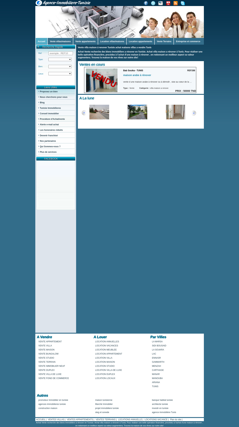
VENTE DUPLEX (47, 370)
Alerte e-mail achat (49, 124)
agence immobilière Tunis (164, 412)
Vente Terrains (164, 41)
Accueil (41, 41)
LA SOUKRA (158, 350)
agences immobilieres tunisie (52, 404)
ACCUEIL (41, 419)
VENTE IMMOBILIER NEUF (52, 366)
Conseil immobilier (49, 113)
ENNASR (156, 358)
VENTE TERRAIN (47, 362)
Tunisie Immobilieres (50, 108)
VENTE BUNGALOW (49, 354)
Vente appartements (85, 41)
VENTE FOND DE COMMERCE (54, 378)
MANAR (156, 374)
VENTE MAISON (47, 350)
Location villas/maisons (112, 41)
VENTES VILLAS (56, 419)
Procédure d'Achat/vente (52, 119)
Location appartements (140, 41)
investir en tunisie (160, 408)
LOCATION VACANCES (106, 345)
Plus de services (48, 152)
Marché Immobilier (104, 404)
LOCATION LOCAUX (105, 378)
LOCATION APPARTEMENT (108, 354)
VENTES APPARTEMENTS (80, 419)
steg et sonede (102, 412)
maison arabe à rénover (137, 75)
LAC (154, 354)
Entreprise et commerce (188, 41)
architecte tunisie (160, 404)
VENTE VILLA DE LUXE (50, 374)
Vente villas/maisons (60, 41)
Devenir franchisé (49, 135)
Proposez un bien (49, 91)
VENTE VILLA (45, 345)
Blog (42, 102)
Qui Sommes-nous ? (50, 146)
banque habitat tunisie (162, 400)
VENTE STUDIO (46, 358)
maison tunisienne (103, 400)
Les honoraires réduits (51, 130)
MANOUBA (157, 378)
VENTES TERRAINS (106, 419)
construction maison (48, 408)
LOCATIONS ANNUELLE (130, 419)
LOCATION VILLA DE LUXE (108, 370)
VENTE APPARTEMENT (50, 341)
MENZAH (156, 366)
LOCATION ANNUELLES (107, 341)
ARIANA (156, 382)
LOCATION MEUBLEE (106, 350)
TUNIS (155, 386)
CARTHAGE (158, 370)
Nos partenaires (48, 141)
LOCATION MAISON (105, 362)
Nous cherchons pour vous (53, 97)
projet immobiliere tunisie (107, 408)
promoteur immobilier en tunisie (53, 400)
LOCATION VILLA (103, 358)
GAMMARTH (158, 362)
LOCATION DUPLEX (105, 374)
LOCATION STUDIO (105, 366)
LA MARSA (157, 341)
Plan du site (176, 419)
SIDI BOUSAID (159, 345)
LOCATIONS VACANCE (156, 419)
